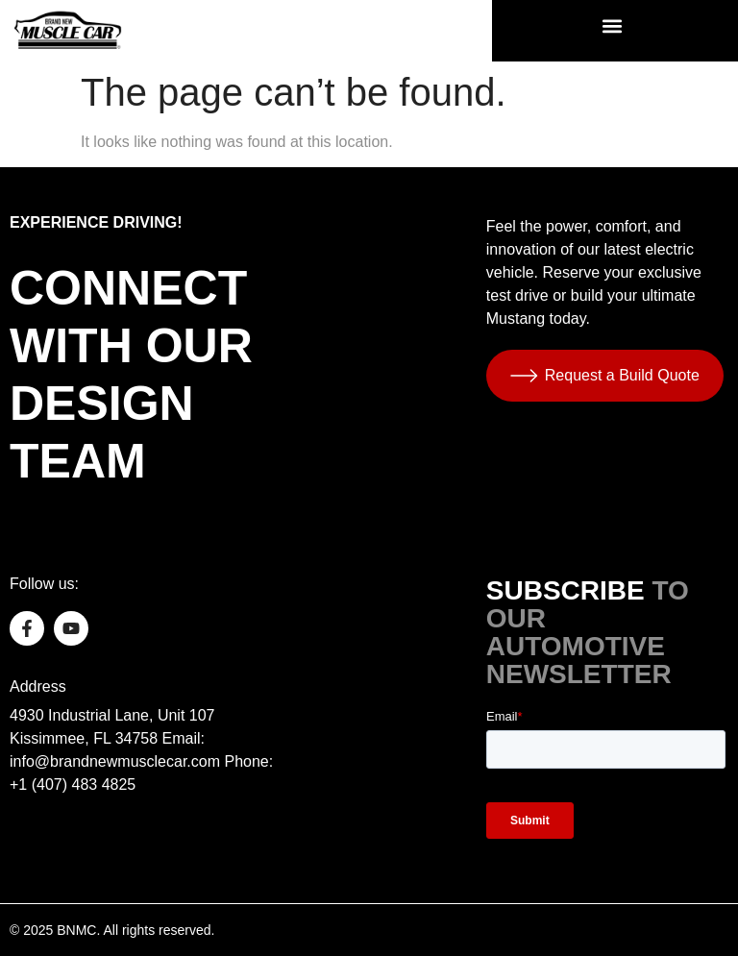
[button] (612, 25)
